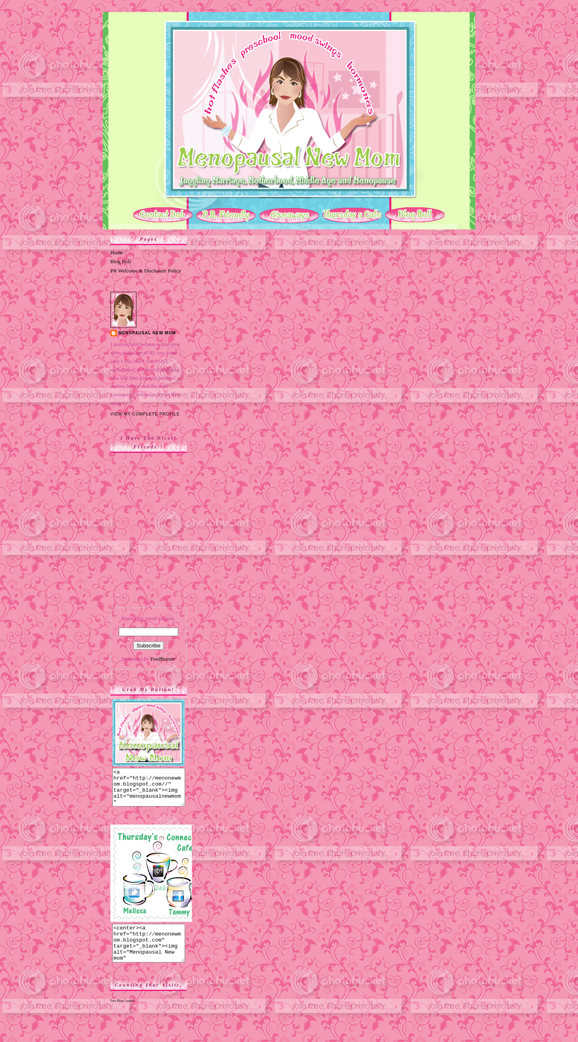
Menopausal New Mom (147, 333)
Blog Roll (120, 261)
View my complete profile (145, 414)
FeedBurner (163, 659)
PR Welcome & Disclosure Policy (145, 271)
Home (116, 253)
